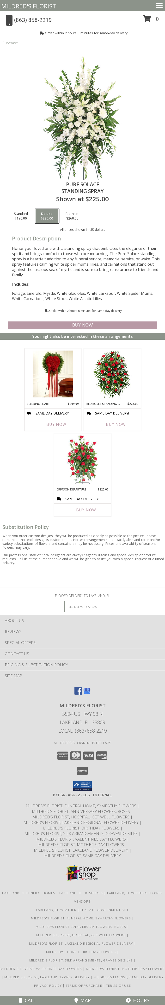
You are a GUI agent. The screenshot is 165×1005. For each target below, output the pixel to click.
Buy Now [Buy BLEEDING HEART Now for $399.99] (56, 424)
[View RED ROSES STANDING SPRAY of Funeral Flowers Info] (112, 374)
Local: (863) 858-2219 (82, 731)
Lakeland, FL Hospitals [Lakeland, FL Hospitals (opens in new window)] (81, 893)
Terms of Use (118, 985)
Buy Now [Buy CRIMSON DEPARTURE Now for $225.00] (86, 510)
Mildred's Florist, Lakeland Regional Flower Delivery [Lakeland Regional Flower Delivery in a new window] (82, 822)
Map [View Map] (82, 1000)
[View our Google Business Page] (87, 693)
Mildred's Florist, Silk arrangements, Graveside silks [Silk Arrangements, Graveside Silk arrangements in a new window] (81, 833)
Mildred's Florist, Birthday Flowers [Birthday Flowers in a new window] (81, 828)
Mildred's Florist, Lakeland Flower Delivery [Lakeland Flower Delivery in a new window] (81, 850)
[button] (151, 20)
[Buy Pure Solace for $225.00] (82, 325)
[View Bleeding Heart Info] (53, 374)
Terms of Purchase (84, 985)
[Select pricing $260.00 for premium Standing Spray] (72, 216)
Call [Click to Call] (27, 1000)
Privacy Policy (48, 985)
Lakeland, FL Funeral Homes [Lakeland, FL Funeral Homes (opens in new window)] (28, 893)
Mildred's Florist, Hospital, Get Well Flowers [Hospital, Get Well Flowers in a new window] (81, 817)
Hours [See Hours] (137, 1000)
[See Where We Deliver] (82, 606)
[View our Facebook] (78, 693)
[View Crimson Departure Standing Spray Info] (82, 459)
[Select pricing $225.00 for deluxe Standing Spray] (47, 216)
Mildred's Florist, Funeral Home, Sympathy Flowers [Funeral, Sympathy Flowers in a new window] (81, 806)
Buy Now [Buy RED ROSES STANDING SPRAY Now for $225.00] (116, 424)
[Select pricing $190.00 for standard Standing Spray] (21, 216)
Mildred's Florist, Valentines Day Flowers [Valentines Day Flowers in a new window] (81, 839)
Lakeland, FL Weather (56, 910)
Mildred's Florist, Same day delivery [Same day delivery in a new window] (82, 855)
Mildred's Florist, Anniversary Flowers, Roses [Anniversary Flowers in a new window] (81, 811)
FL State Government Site (104, 910)
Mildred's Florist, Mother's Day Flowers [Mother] (81, 844)
